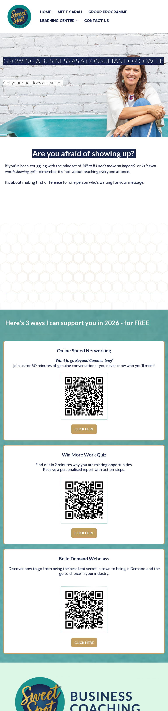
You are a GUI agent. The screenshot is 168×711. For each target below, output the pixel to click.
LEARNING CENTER (57, 21)
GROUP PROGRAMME (107, 12)
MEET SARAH (70, 12)
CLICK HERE (84, 429)
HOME (45, 12)
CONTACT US (96, 21)
